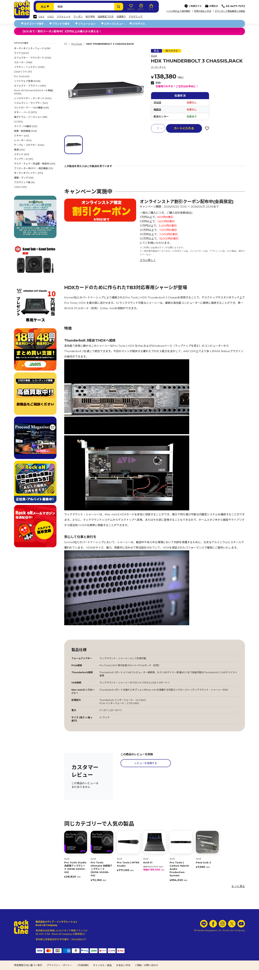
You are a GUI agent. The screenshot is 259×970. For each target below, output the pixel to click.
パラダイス (138, 23)
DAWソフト (23, 71)
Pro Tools (21, 76)
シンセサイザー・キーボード (32, 98)
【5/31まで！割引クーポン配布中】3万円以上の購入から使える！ (61, 31)
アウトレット (64, 16)
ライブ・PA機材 (25, 126)
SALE (41, 16)
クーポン (78, 16)
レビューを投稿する (145, 763)
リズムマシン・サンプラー (31, 102)
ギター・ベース (25, 112)
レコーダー (22, 140)
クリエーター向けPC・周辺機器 (33, 168)
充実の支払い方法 (202, 11)
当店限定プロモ (105, 16)
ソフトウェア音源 (27, 81)
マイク (21, 53)
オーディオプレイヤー (28, 172)
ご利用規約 (82, 965)
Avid (154, 55)
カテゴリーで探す (34, 23)
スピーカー (23, 62)
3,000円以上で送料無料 (178, 11)
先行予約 (90, 16)
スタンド (21, 154)
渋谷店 (157, 102)
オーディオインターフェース (32, 48)
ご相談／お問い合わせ (146, 965)
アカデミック (136, 16)
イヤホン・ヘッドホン (29, 67)
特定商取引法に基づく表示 (28, 965)
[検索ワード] (84, 6)
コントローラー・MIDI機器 (31, 107)
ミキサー (21, 135)
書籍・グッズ (23, 177)
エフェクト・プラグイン (30, 85)
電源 (19, 149)
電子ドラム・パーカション (30, 116)
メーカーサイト (158, 67)
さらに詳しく (148, 260)
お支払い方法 (123, 965)
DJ (18, 121)
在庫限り (121, 16)
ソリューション (87, 23)
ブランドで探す (61, 23)
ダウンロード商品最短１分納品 (230, 11)
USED (50, 16)
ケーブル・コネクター (29, 144)
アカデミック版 (24, 182)
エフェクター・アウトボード (32, 57)
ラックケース (23, 158)
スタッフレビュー (114, 23)
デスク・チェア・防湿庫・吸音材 (34, 163)
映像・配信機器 (25, 130)
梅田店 (157, 109)
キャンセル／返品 (102, 965)
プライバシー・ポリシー (59, 965)
